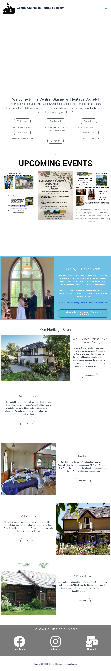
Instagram (55, 649)
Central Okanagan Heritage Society (40, 8)
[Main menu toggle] (105, 8)
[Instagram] (55, 641)
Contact (91, 649)
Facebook (19, 649)
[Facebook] (19, 641)
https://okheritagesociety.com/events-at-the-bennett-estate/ (83, 302)
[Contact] (92, 641)
